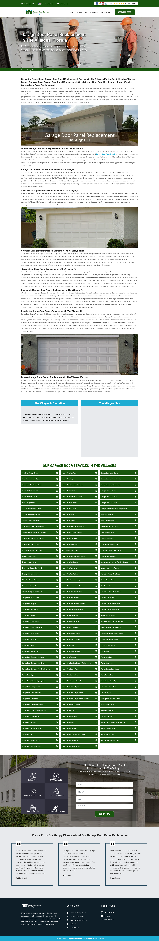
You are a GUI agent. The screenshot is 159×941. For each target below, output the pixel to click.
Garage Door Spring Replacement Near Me (75, 699)
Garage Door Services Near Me (71, 681)
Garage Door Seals (28, 645)
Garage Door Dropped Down (31, 651)
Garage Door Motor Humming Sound (73, 556)
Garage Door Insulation (69, 503)
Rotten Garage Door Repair (110, 669)
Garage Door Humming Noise (31, 740)
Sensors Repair (106, 693)
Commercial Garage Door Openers (33, 538)
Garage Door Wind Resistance (111, 485)
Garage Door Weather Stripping (111, 479)
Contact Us (105, 12)
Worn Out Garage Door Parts (110, 740)
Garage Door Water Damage (110, 473)
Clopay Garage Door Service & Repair (34, 532)
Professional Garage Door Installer (112, 621)
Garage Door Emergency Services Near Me (36, 669)
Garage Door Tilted (68, 722)
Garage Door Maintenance (70, 544)
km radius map (109, 431)
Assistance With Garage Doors (32, 485)
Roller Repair (105, 651)
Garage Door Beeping (29, 603)
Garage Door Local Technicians (72, 532)
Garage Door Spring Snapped (71, 704)
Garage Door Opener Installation (72, 592)
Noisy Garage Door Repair (70, 550)
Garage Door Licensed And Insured (73, 526)
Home (72, 12)
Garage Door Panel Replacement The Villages (42, 70)
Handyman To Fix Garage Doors (111, 550)
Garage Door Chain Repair (30, 633)
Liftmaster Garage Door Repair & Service (114, 562)
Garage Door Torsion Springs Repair (73, 734)
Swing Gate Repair (107, 710)
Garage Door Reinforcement (71, 633)
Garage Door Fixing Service (31, 687)
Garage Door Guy (27, 734)
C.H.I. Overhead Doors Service (31, 508)
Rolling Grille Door (106, 657)
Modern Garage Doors (108, 580)
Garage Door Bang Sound (30, 598)
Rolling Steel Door (107, 663)
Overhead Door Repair (108, 598)
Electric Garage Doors (29, 562)
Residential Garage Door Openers (112, 633)
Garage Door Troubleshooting (71, 746)
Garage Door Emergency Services (33, 663)
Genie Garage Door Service (109, 526)
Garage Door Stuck (68, 710)
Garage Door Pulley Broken (70, 627)
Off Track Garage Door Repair (110, 592)
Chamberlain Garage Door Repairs (33, 526)
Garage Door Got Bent (29, 722)
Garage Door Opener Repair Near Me (73, 603)
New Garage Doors (107, 586)
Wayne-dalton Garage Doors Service (113, 722)
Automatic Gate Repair (29, 497)
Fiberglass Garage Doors (30, 580)
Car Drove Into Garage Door (31, 514)
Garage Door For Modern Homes (32, 704)
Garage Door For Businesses (31, 693)
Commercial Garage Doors (30, 544)
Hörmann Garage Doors (108, 556)
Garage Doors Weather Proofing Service (114, 508)
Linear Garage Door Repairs (110, 568)
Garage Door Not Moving (70, 568)
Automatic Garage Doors (30, 491)
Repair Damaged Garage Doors (111, 627)
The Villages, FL (29, 4)
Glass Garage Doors (107, 532)
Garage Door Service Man (70, 675)
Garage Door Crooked (29, 639)
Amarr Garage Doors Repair (31, 479)
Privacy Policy (74, 927)
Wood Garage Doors (107, 734)
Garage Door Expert (28, 675)
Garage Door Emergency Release (33, 657)
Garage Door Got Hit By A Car (31, 728)
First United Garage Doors (30, 586)
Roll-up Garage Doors (108, 645)
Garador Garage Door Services (32, 592)
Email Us (63, 4)
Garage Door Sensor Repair (70, 669)
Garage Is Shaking (107, 514)
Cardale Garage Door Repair (31, 520)
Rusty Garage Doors (107, 675)
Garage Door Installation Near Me (72, 497)
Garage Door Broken (28, 615)
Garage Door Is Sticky (69, 508)
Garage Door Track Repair (70, 740)
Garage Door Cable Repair (30, 621)
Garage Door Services (87, 12)
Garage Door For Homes (30, 699)
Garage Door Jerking (68, 520)
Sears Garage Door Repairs (110, 681)
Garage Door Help (67, 479)
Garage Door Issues (68, 514)
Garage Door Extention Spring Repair (34, 681)
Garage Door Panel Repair (70, 615)
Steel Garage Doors (107, 704)
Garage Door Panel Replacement (72, 609)
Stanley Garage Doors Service (111, 699)
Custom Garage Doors (29, 556)
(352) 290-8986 (125, 12)
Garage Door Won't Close (109, 491)
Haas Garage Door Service (109, 544)
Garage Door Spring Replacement (72, 693)
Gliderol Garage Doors (108, 538)
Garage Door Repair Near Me (71, 651)
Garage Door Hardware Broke (31, 746)
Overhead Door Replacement (110, 603)
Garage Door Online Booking (71, 580)
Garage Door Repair (68, 645)
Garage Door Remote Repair (71, 639)
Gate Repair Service (107, 520)
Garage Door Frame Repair (31, 716)
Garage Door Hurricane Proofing (72, 485)
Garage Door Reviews (69, 657)
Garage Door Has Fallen (69, 473)
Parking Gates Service (108, 615)
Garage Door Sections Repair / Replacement (76, 663)
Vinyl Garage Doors (107, 716)
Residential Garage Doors (109, 639)
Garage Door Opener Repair (70, 598)
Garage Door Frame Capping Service (34, 710)
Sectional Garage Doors (109, 687)
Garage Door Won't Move (109, 497)
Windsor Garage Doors (108, 728)
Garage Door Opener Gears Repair (73, 586)
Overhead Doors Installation (110, 609)
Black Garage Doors (28, 503)
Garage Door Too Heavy (69, 728)
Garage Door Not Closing (70, 562)
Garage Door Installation (70, 491)
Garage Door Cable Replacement (33, 627)
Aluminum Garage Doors (30, 473)
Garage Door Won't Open (109, 503)
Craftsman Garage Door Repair (32, 550)
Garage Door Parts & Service (71, 621)
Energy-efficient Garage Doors (32, 574)
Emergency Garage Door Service (32, 568)
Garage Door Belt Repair (30, 609)
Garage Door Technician (69, 716)
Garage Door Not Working (70, 574)
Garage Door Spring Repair (70, 687)
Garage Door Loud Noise (70, 538)
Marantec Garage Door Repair (111, 574)
